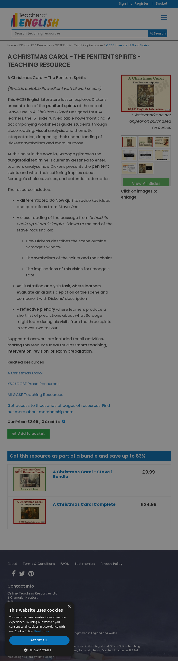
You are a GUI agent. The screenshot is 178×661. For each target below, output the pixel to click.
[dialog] (89, 330)
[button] (39, 650)
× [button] (69, 606)
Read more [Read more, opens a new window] (41, 631)
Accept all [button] (39, 640)
